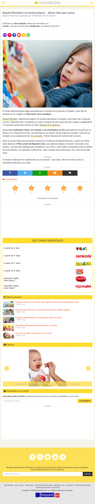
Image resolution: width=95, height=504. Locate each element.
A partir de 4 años (12, 255)
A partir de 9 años (12, 271)
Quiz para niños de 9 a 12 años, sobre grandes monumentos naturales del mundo (47, 302)
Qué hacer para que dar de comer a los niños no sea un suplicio (48, 384)
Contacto (70, 485)
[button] (6, 368)
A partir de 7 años (12, 263)
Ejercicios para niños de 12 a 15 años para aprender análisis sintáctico (42, 310)
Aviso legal (19, 485)
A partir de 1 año (11, 248)
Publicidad (29, 485)
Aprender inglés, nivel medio (11, 287)
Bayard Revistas (10, 119)
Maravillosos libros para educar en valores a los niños (36, 325)
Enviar (87, 474)
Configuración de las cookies (47, 487)
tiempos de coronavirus (50, 125)
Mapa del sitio (59, 485)
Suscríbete (84, 401)
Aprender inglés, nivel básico (11, 279)
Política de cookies (83, 485)
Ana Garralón (36, 136)
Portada (8, 485)
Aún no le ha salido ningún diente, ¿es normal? (33, 333)
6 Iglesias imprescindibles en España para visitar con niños (38, 318)
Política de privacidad (43, 485)
